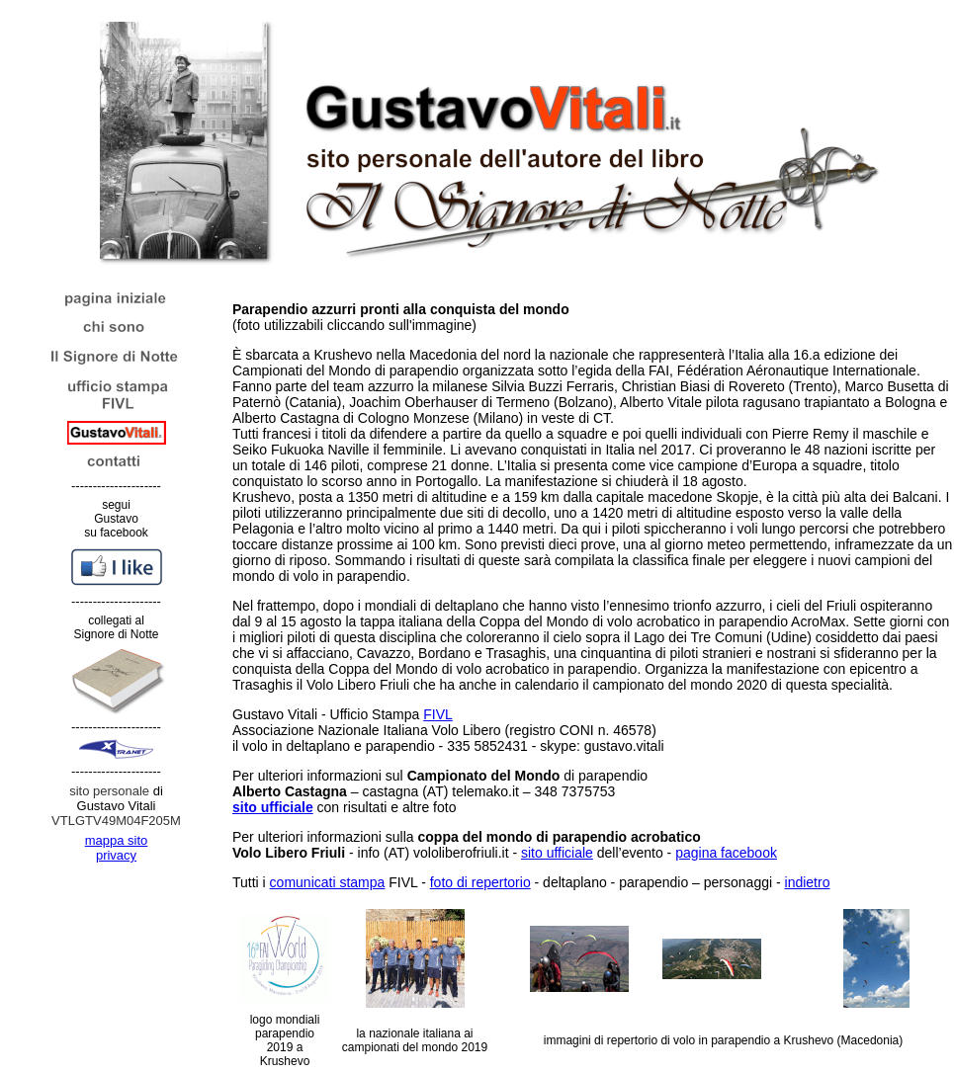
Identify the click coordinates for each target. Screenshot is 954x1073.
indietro (807, 882)
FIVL (438, 714)
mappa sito (116, 840)
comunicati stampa (328, 882)
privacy (116, 855)
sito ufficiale (557, 853)
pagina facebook (726, 853)
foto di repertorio (480, 882)
